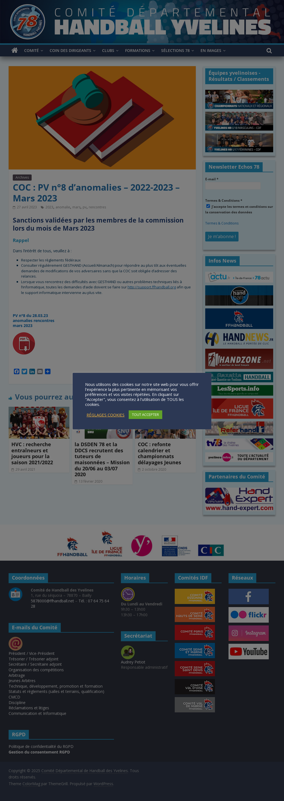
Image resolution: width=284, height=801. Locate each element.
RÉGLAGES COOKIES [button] (106, 414)
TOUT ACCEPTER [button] (145, 414)
